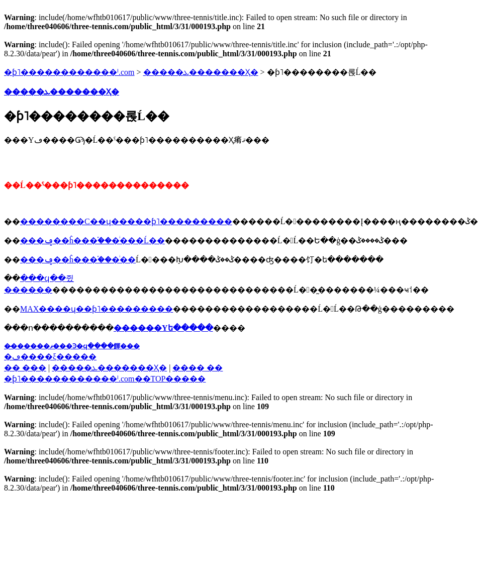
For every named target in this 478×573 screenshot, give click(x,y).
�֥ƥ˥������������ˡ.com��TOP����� (105, 378)
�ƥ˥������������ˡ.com (69, 72)
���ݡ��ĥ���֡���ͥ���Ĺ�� (92, 240)
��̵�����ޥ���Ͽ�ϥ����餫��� (72, 346)
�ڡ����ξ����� (50, 356)
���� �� (197, 367)
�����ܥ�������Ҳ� (200, 72)
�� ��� (25, 367)
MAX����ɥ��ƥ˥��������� (96, 309)
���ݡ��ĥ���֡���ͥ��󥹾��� (78, 259)
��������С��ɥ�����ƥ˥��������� (126, 221)
